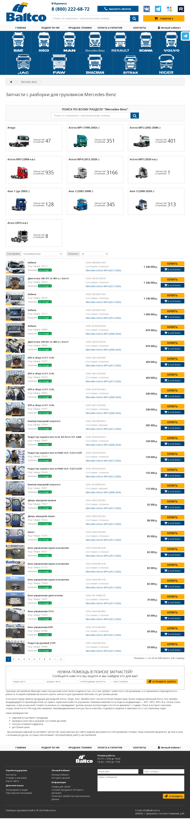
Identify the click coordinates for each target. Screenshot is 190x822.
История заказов (61, 781)
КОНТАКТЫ (139, 27)
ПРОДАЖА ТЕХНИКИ (80, 27)
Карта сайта (12, 784)
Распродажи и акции (17, 793)
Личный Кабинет (60, 778)
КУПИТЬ (172, 267)
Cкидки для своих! (61, 790)
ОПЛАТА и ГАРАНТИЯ (110, 27)
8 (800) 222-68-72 (71, 9)
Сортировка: (13, 257)
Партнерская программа (19, 796)
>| (61, 662)
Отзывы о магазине (16, 781)
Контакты (11, 778)
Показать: (73, 257)
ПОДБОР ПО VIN (50, 27)
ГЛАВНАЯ (20, 27)
